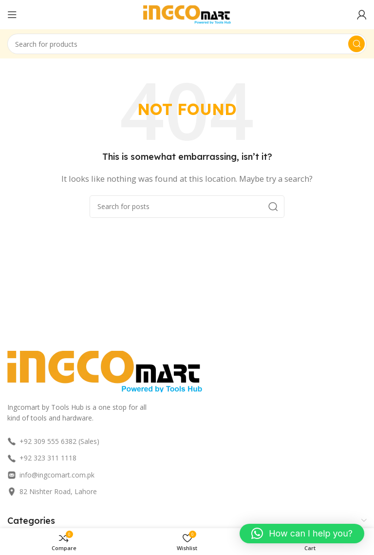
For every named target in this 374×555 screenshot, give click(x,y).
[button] (302, 533)
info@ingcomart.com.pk (50, 474)
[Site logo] (187, 14)
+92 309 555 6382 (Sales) (53, 441)
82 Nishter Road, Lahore (52, 491)
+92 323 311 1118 (41, 457)
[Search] (187, 44)
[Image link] (104, 370)
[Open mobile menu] (12, 14)
